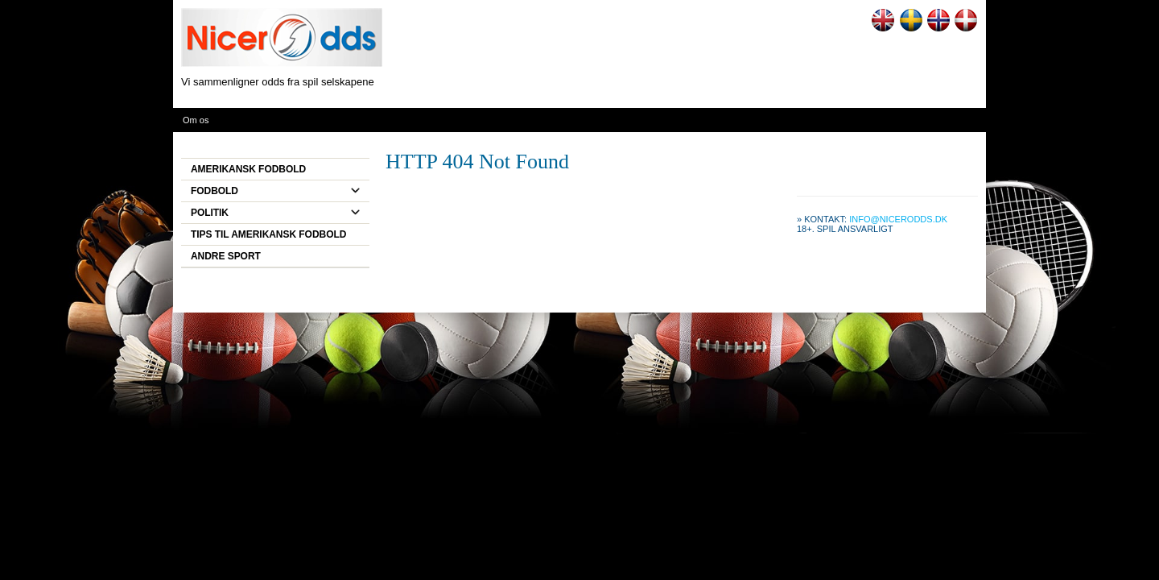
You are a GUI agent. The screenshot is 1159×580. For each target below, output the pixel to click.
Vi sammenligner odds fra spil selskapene (277, 82)
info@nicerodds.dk (898, 219)
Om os (195, 120)
